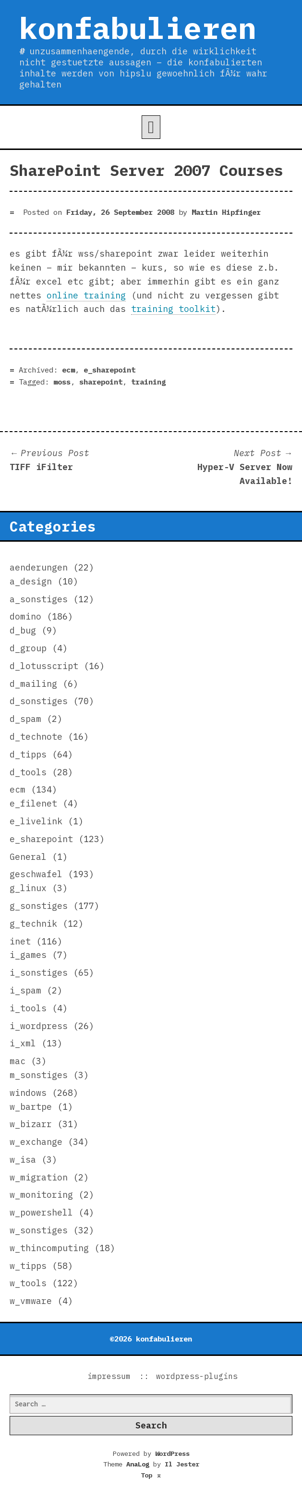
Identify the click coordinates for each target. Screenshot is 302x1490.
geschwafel (36, 874)
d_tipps (28, 754)
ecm (68, 369)
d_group (28, 648)
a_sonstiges (39, 599)
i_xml (23, 1043)
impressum (109, 1376)
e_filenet (33, 803)
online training (86, 295)
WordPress (172, 1453)
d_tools (28, 772)
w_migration (39, 1177)
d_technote (36, 736)
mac (17, 1061)
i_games (28, 954)
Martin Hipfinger (226, 212)
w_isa (23, 1159)
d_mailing (33, 683)
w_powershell (41, 1212)
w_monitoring (41, 1194)
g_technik (33, 923)
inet (20, 941)
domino (25, 616)
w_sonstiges (39, 1230)
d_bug (23, 630)
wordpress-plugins (197, 1376)
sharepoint (100, 381)
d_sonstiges (39, 701)
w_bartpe (31, 1106)
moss (62, 381)
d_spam (25, 718)
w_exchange (36, 1141)
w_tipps (28, 1265)
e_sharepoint (109, 369)
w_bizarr (31, 1124)
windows (28, 1092)
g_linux (28, 888)
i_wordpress (39, 1025)
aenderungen (39, 567)
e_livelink (36, 821)
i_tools (28, 1008)
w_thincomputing (49, 1248)
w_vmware (31, 1300)
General (28, 856)
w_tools (28, 1283)
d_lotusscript (44, 665)
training (148, 381)
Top (151, 1475)
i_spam (25, 990)
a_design (31, 581)
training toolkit (173, 308)
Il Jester (182, 1464)
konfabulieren (137, 27)
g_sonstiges (39, 905)
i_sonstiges (39, 972)
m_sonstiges (39, 1074)
